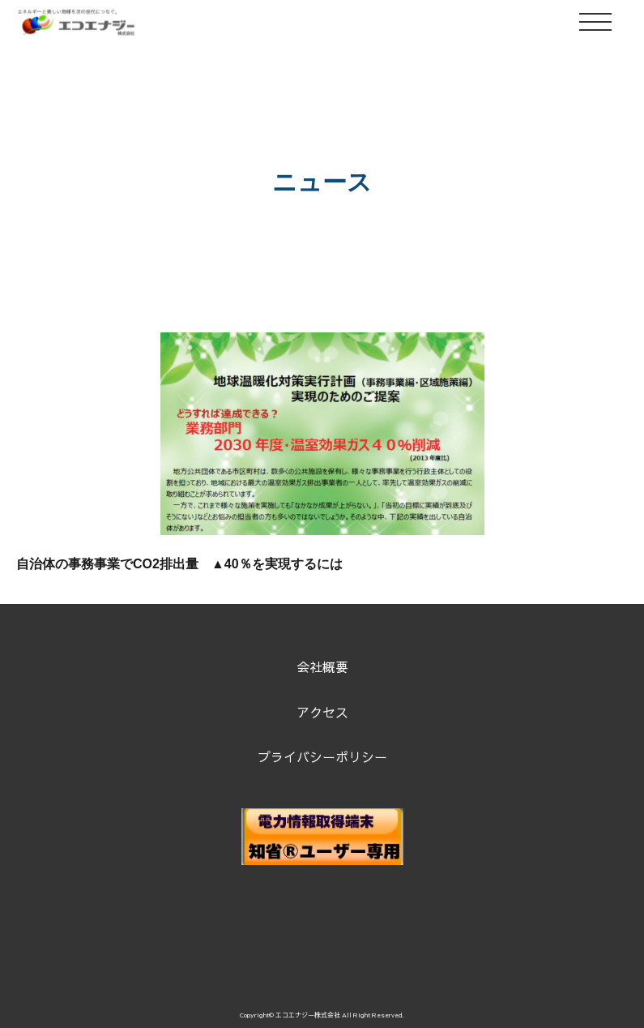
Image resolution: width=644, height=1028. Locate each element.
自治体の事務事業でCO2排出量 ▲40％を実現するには (179, 564)
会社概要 (322, 666)
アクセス (322, 712)
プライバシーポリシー (322, 756)
